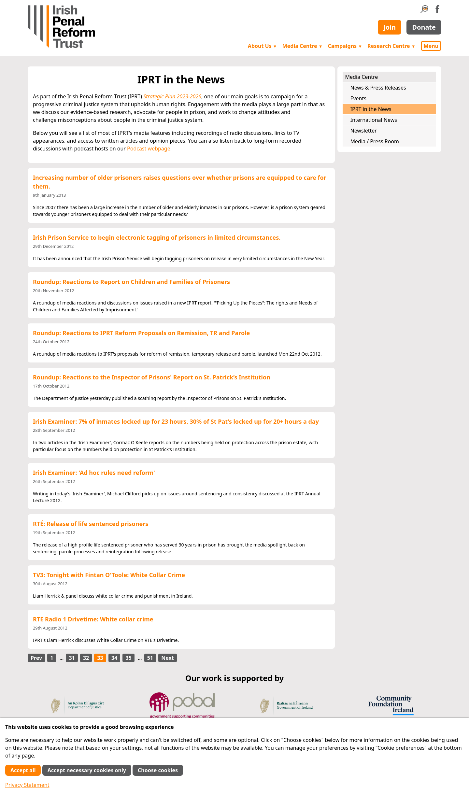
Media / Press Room (374, 141)
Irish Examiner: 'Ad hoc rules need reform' (94, 472)
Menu (431, 46)
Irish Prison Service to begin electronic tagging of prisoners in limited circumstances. (156, 237)
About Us (262, 46)
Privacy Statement (27, 784)
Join (389, 27)
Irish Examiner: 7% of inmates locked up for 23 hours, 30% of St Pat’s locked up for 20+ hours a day (176, 421)
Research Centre (391, 46)
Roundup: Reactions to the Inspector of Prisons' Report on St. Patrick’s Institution (151, 377)
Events (358, 98)
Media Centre (302, 46)
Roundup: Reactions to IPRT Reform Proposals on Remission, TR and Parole (141, 333)
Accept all (23, 770)
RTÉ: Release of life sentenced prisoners (90, 524)
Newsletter (363, 130)
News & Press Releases (378, 87)
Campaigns (345, 46)
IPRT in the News (370, 109)
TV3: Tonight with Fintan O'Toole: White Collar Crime (109, 575)
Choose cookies (158, 770)
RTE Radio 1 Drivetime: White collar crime (93, 619)
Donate (424, 27)
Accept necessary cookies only (87, 770)
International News (373, 119)
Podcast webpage (148, 148)
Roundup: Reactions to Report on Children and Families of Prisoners (131, 282)
